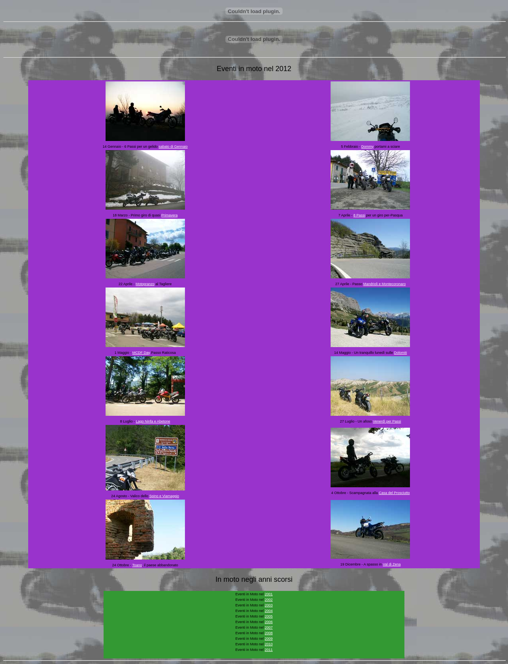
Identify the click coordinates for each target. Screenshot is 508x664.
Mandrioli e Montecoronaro (384, 284)
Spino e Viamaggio (164, 496)
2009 (269, 639)
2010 (269, 644)
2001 (269, 594)
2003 (269, 605)
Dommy (367, 147)
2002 (269, 600)
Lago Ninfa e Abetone (153, 421)
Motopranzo (145, 284)
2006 (269, 622)
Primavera (169, 215)
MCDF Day (141, 353)
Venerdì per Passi (387, 421)
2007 (269, 627)
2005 (269, 616)
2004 (269, 611)
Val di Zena (392, 564)
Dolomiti (400, 353)
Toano (137, 565)
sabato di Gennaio (173, 147)
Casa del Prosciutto (394, 493)
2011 (269, 650)
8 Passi (359, 215)
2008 (269, 633)
